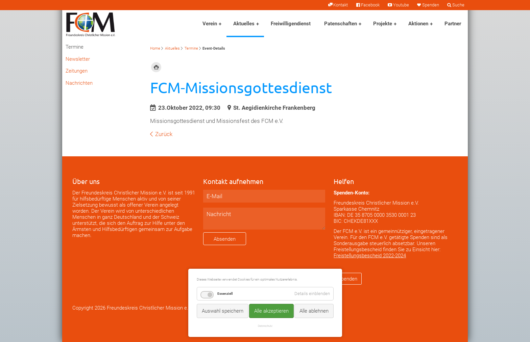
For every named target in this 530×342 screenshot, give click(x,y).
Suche (458, 4)
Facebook (370, 4)
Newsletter (78, 59)
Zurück (163, 134)
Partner (452, 24)
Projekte (382, 24)
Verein (209, 24)
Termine (191, 48)
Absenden (225, 239)
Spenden (430, 4)
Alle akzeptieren (271, 311)
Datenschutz (265, 325)
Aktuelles (244, 24)
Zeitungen (77, 71)
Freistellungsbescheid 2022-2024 (370, 256)
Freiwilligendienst (291, 24)
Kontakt (340, 4)
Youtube (401, 4)
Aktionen (418, 24)
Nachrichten (79, 83)
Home (155, 48)
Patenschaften (340, 24)
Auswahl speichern (222, 311)
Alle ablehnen (314, 311)
